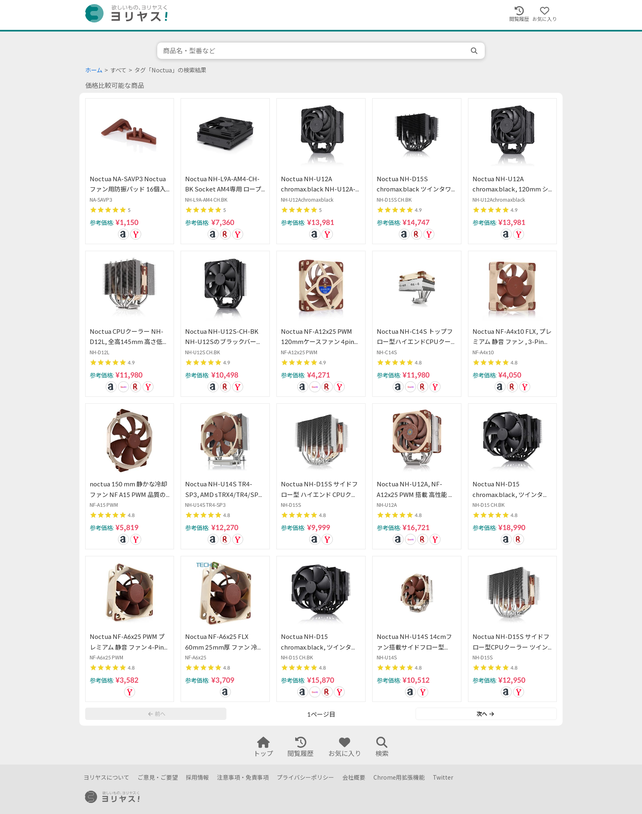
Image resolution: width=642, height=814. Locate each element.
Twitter (443, 777)
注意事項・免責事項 (243, 777)
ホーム (93, 70)
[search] (475, 51)
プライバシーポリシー (305, 777)
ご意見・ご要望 (158, 777)
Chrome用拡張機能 (399, 777)
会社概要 (353, 777)
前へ (156, 714)
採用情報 (197, 777)
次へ (485, 714)
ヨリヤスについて (106, 777)
